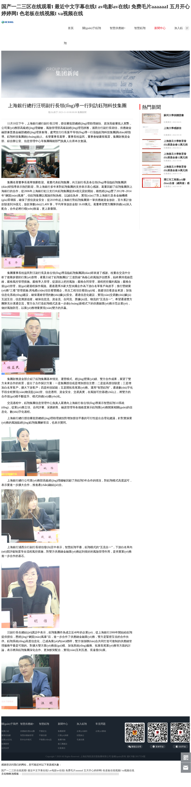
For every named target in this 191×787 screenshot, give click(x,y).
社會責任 (61, 748)
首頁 (71, 28)
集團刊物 (61, 740)
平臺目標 (43, 735)
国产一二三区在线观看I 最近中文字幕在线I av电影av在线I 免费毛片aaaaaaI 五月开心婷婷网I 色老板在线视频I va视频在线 (67, 770)
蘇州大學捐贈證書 (174, 115)
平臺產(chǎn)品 (45, 740)
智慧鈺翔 (140, 28)
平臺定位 (43, 731)
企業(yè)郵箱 (101, 731)
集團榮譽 (5, 744)
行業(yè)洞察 (63, 735)
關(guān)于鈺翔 (91, 28)
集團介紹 (5, 731)
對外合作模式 (26, 740)
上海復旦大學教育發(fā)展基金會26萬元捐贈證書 (176, 170)
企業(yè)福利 (82, 731)
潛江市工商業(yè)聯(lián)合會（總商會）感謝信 (176, 183)
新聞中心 (160, 28)
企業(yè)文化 (6, 740)
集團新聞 (61, 731)
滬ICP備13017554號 (136, 756)
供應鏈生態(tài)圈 (27, 731)
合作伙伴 (5, 748)
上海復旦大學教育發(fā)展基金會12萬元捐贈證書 (176, 145)
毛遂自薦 (80, 740)
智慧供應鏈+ (117, 28)
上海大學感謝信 (172, 128)
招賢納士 (80, 735)
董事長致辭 (6, 735)
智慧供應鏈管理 (26, 735)
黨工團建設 (62, 744)
